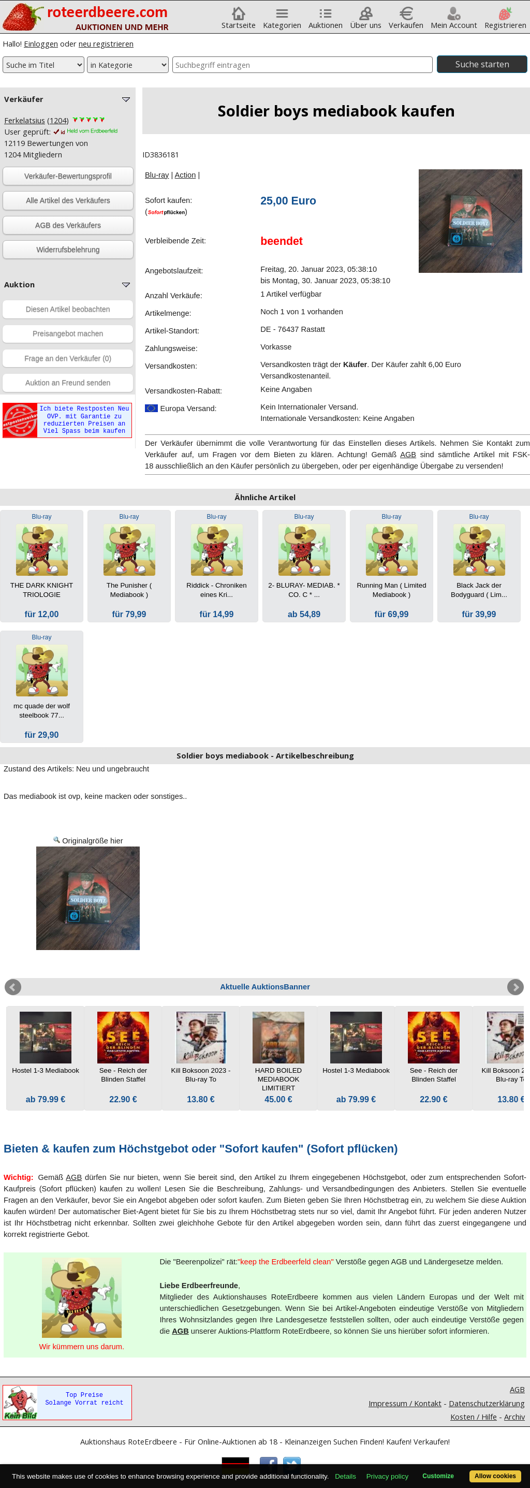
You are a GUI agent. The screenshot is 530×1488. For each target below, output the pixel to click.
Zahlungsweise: (171, 348)
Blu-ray (157, 175)
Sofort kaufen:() (168, 206)
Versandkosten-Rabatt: (183, 391)
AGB (408, 454)
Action (185, 175)
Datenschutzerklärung (487, 1403)
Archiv (514, 1416)
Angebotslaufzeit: (174, 271)
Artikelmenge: (168, 313)
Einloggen (41, 43)
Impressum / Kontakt (405, 1403)
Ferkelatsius (24, 120)
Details (345, 1476)
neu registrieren (106, 43)
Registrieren (505, 21)
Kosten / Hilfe (473, 1416)
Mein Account (454, 21)
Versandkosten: (171, 366)
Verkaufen (406, 21)
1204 (58, 120)
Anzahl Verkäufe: (173, 295)
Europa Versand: (181, 408)
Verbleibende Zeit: (175, 241)
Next (515, 987)
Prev (13, 987)
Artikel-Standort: (172, 331)
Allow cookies (495, 1476)
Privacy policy (387, 1476)
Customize (438, 1476)
